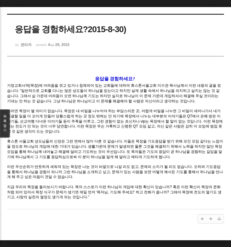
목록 (5, 123)
